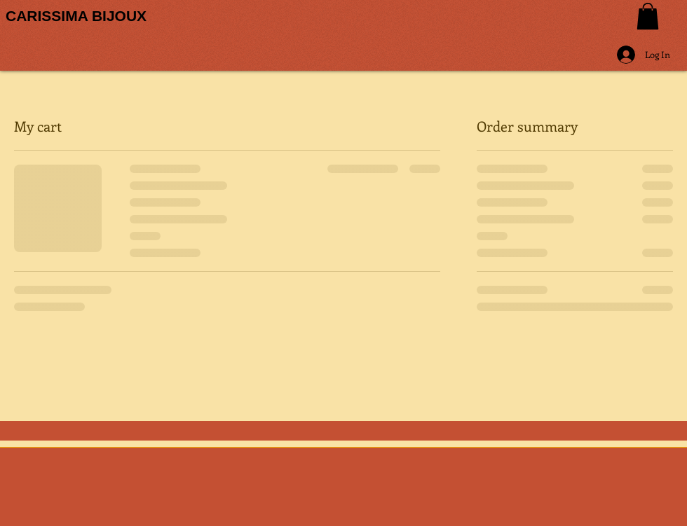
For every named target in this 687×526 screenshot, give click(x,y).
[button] (648, 16)
